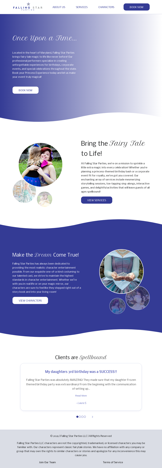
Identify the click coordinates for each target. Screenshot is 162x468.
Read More (81, 395)
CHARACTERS (106, 7)
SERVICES (82, 7)
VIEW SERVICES (96, 200)
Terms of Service (113, 462)
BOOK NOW (136, 7)
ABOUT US (59, 7)
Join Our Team (47, 462)
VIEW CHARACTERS (30, 300)
